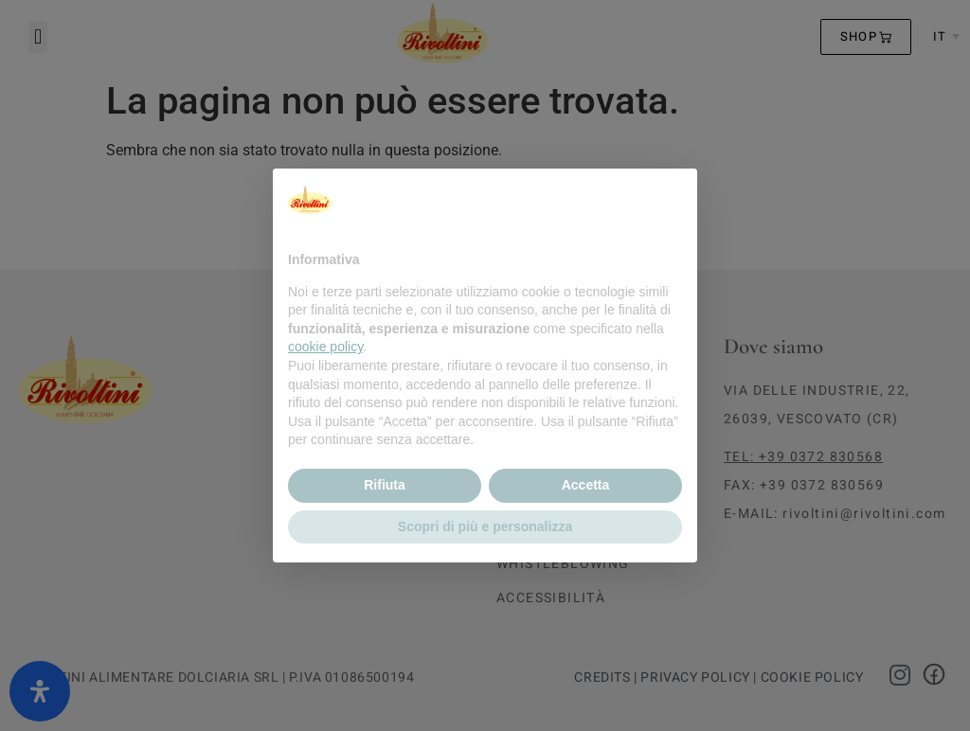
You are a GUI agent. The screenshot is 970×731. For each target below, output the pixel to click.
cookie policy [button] (325, 346)
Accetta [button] (586, 484)
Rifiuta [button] (384, 484)
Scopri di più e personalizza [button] (485, 526)
